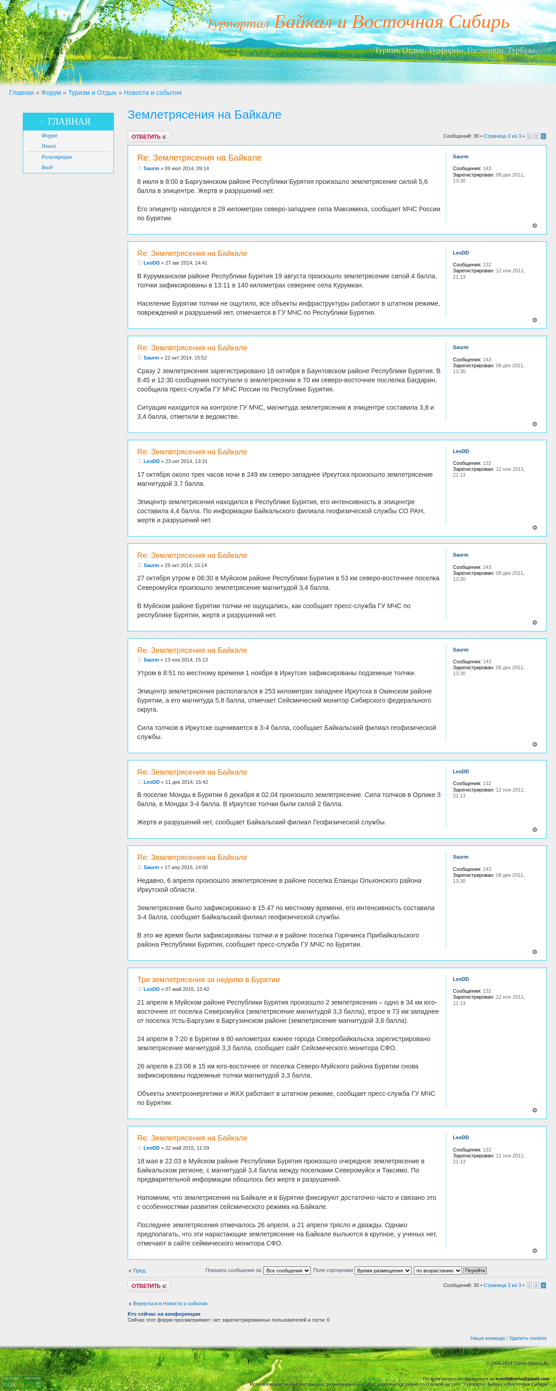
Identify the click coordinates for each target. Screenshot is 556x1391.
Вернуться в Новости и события (170, 1303)
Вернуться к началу (534, 225)
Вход (46, 167)
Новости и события (153, 92)
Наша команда (488, 1338)
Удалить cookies (527, 1338)
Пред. (139, 1270)
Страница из (502, 136)
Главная (21, 92)
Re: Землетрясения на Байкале (199, 157)
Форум (51, 92)
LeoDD (152, 263)
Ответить (149, 136)
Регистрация (56, 157)
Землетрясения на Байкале (205, 114)
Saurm (151, 168)
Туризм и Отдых (92, 92)
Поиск (48, 146)
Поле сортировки (362, 1270)
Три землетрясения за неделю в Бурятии (208, 979)
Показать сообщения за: (258, 1270)
